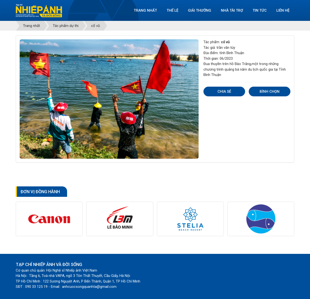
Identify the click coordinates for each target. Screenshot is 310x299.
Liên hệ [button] (282, 10)
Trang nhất (145, 10)
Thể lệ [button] (172, 10)
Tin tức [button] (260, 10)
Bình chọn (269, 91)
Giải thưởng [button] (199, 10)
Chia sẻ (224, 91)
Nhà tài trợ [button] (232, 10)
